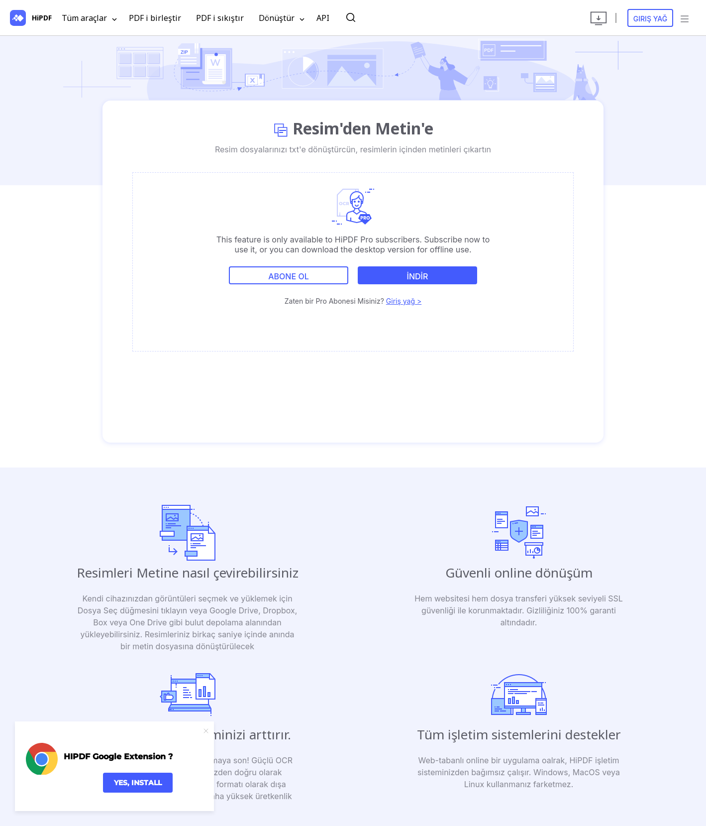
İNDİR (417, 276)
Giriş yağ (650, 18)
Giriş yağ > (403, 301)
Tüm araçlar (89, 18)
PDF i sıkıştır (220, 17)
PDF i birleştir (155, 17)
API (322, 17)
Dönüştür (281, 18)
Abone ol (288, 276)
